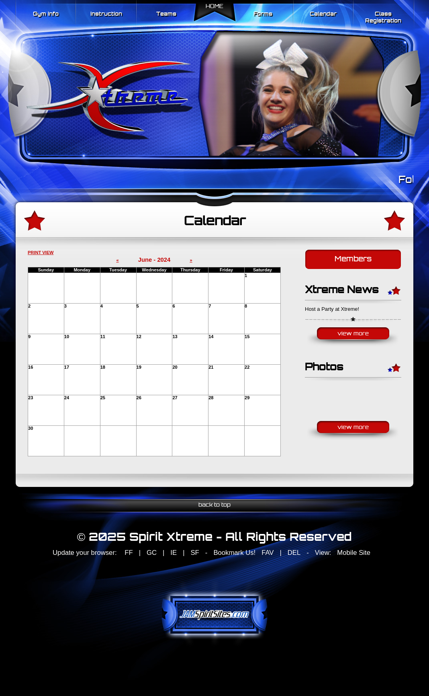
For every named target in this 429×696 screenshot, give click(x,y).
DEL (294, 552)
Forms (262, 14)
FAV (267, 552)
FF (129, 552)
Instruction (106, 14)
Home (214, 6)
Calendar (323, 14)
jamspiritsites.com (214, 614)
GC (152, 552)
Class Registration (383, 18)
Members (353, 259)
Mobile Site (353, 552)
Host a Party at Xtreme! (332, 309)
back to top (214, 505)
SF (194, 552)
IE (173, 552)
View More (353, 334)
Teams (166, 14)
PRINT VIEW (40, 252)
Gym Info (46, 14)
